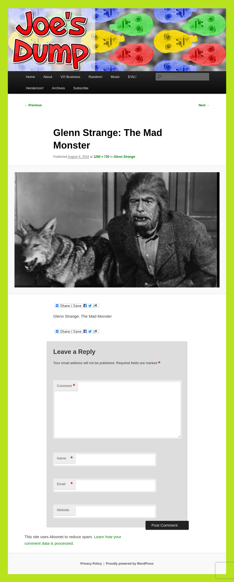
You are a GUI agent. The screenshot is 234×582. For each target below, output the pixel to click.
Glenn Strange (124, 157)
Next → (204, 105)
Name (65, 458)
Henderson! (34, 88)
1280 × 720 (101, 157)
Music (115, 77)
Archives (58, 88)
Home (30, 77)
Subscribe (80, 88)
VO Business (70, 77)
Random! (96, 77)
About (47, 77)
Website (63, 510)
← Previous (33, 105)
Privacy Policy (91, 563)
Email (65, 484)
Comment (66, 386)
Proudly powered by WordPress (129, 563)
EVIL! (132, 77)
